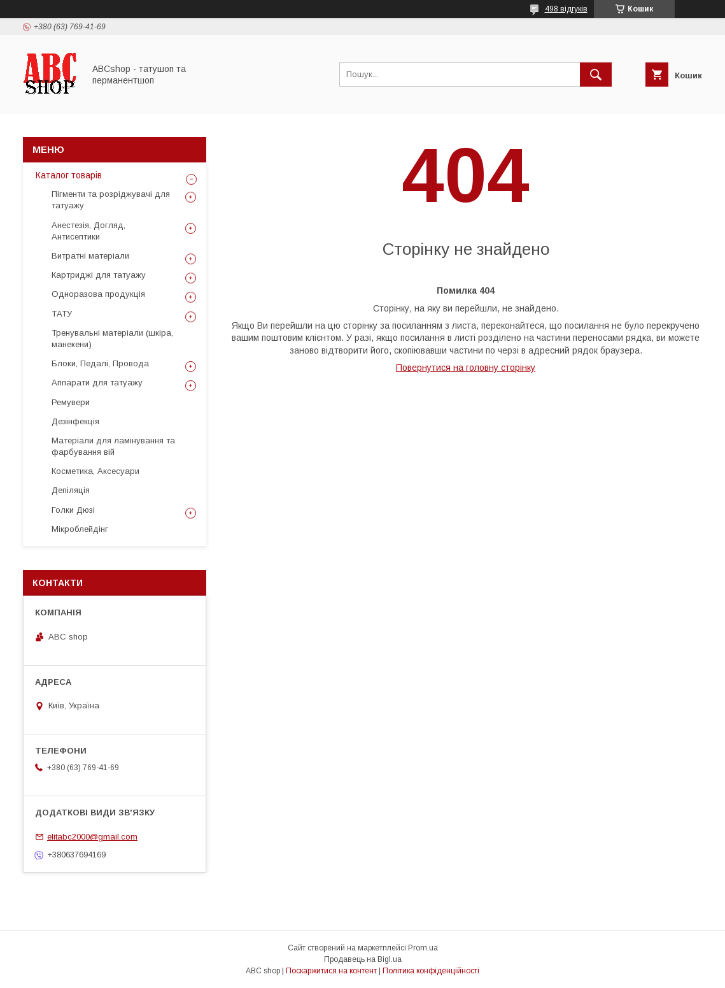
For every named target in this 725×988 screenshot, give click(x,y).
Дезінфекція (75, 421)
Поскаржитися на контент (331, 970)
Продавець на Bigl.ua (363, 959)
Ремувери (71, 402)
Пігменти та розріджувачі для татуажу (111, 199)
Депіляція (71, 490)
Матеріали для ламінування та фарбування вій (113, 446)
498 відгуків (566, 8)
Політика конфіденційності (431, 970)
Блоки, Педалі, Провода (100, 363)
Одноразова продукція (98, 294)
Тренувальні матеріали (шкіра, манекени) (112, 338)
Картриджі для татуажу (99, 275)
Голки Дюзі (73, 510)
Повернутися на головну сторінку (465, 367)
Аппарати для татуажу (97, 382)
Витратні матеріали (90, 256)
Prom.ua (423, 947)
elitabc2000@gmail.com (92, 836)
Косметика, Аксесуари (95, 471)
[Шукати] (596, 74)
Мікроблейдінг (80, 529)
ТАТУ (62, 314)
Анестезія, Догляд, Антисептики (88, 230)
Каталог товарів (69, 175)
